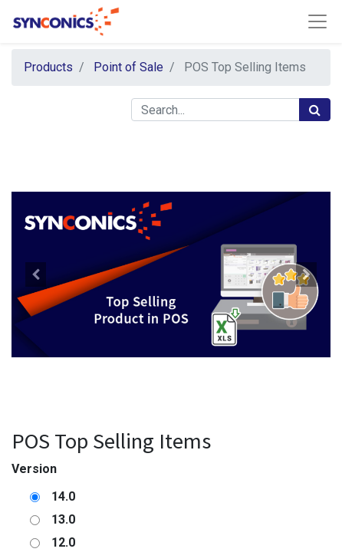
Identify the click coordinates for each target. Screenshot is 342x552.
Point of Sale (128, 67)
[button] (35, 274)
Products (48, 67)
